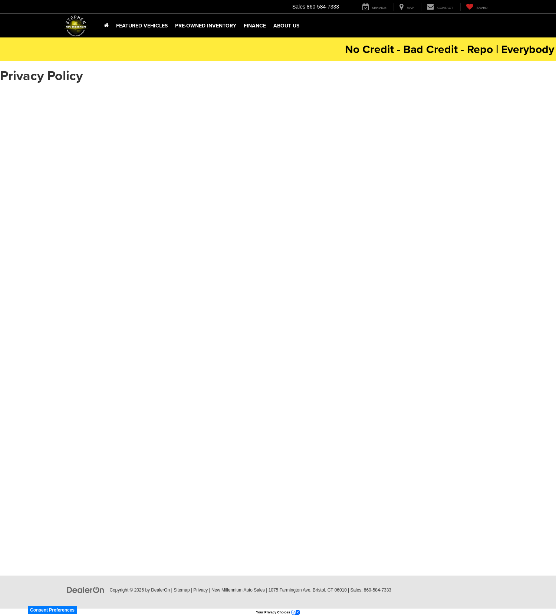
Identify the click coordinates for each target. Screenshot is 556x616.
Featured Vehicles (142, 25)
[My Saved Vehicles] (476, 7)
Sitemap (182, 590)
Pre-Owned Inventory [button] (205, 25)
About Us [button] (286, 25)
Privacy (200, 590)
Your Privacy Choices (278, 612)
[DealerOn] (86, 590)
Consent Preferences (52, 610)
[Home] (106, 25)
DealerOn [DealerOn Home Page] (160, 590)
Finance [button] (255, 25)
